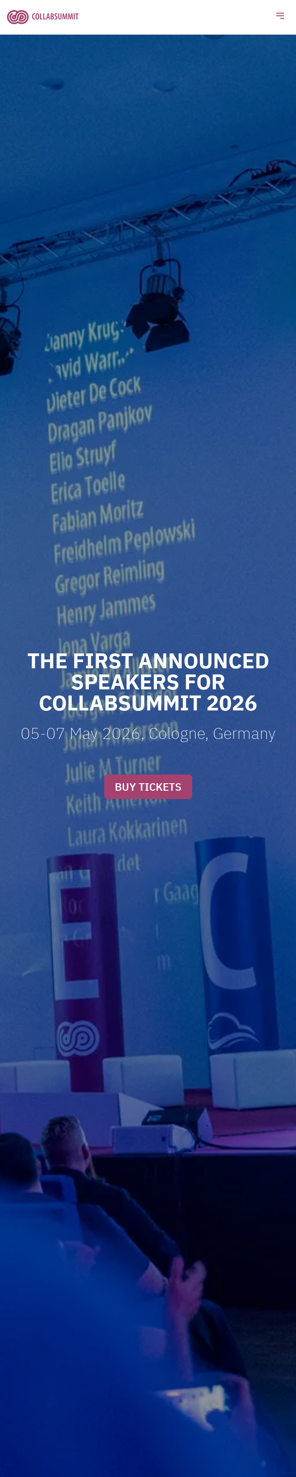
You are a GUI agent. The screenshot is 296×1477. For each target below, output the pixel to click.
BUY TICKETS (148, 787)
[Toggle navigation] (280, 17)
